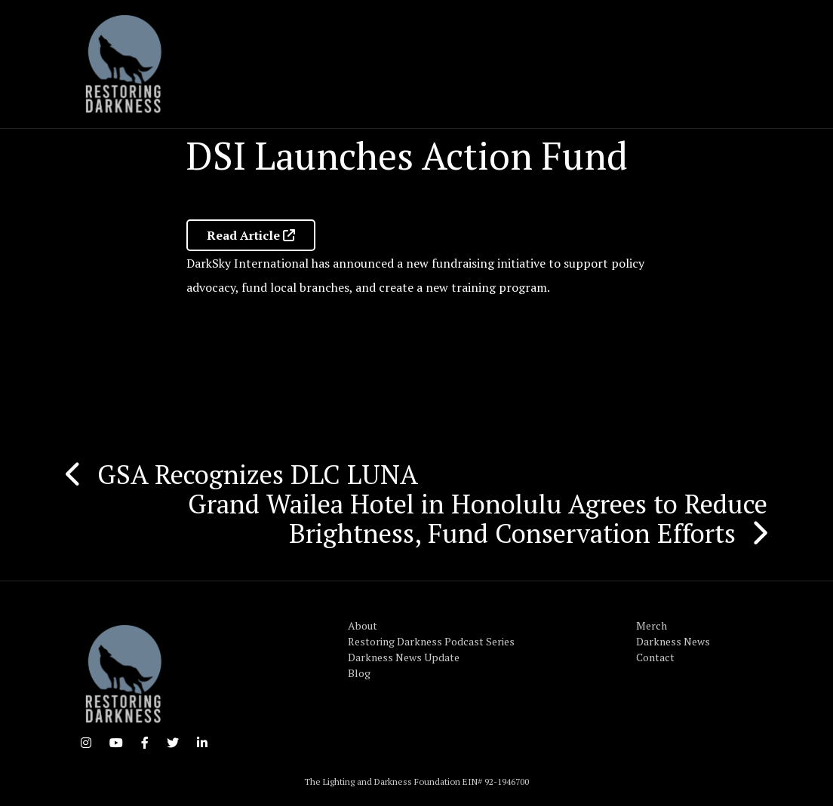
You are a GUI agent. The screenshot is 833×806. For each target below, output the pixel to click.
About (362, 625)
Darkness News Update (404, 657)
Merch (651, 625)
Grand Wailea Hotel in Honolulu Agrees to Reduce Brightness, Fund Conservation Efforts (477, 518)
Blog (359, 673)
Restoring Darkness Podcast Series (431, 641)
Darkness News (673, 641)
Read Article (251, 235)
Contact (655, 657)
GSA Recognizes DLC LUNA (257, 474)
